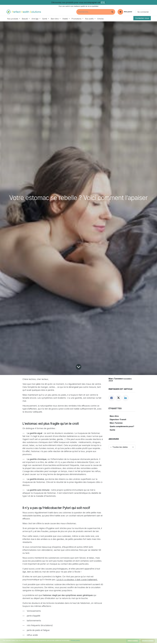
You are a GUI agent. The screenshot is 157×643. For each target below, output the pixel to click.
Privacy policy (75, 640)
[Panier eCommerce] (125, 11)
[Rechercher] (112, 12)
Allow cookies (133, 641)
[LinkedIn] (125, 398)
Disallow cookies (147, 641)
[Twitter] (119, 398)
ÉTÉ (103, 2)
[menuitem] (13, 18)
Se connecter (143, 12)
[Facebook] (112, 398)
